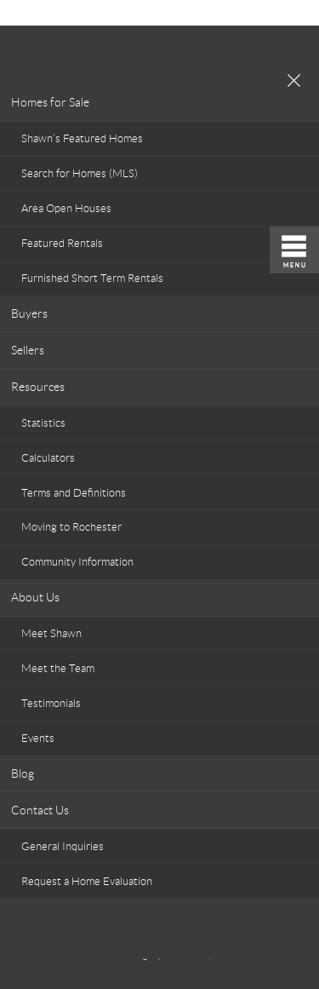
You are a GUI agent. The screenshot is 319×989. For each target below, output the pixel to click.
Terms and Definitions (73, 492)
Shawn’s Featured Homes (82, 138)
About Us (35, 597)
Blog (22, 773)
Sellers (27, 350)
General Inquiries (62, 846)
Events (37, 738)
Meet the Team (57, 668)
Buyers (29, 313)
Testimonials (51, 703)
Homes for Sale (50, 102)
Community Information (77, 561)
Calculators (48, 457)
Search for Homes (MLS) (79, 173)
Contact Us (40, 810)
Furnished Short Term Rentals (92, 278)
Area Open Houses (66, 208)
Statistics (43, 423)
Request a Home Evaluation (86, 881)
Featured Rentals (62, 243)
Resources (38, 387)
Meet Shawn (51, 633)
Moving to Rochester (71, 526)
